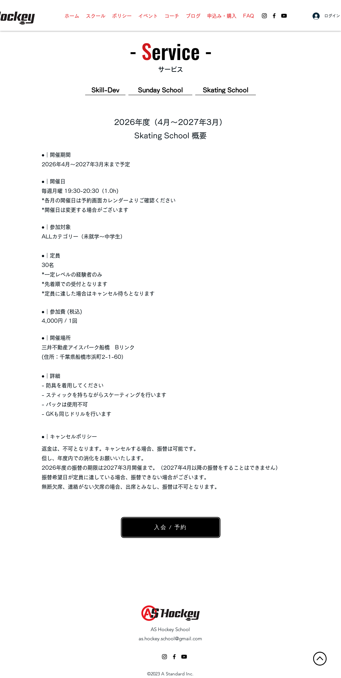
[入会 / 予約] (171, 527)
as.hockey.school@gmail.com (170, 638)
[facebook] (274, 15)
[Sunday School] (160, 90)
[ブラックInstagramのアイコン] (164, 656)
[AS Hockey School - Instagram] (264, 15)
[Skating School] (225, 90)
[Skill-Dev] (105, 90)
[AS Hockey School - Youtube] (284, 15)
